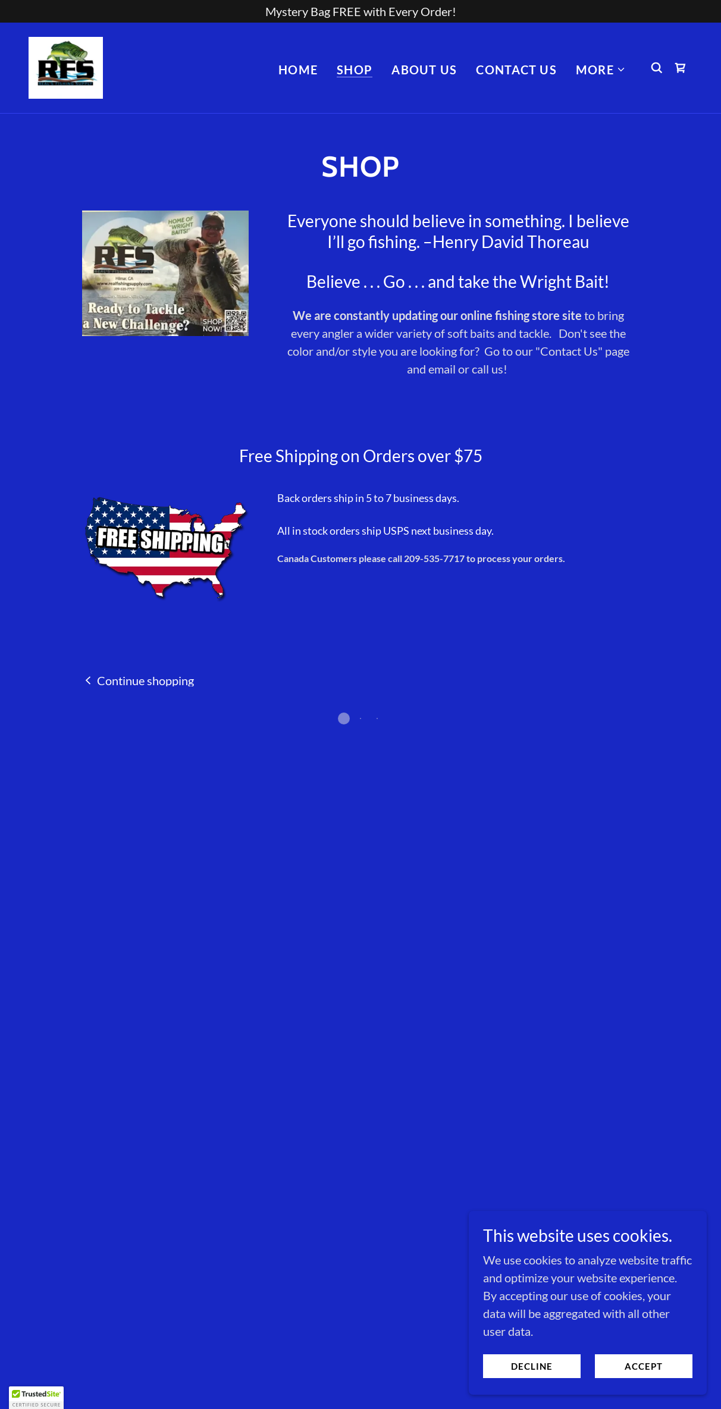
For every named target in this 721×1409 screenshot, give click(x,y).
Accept (644, 1366)
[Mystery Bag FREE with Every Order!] (360, 11)
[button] (601, 68)
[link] (64, 65)
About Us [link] (424, 68)
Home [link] (298, 68)
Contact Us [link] (516, 68)
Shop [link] (354, 68)
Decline (532, 1366)
